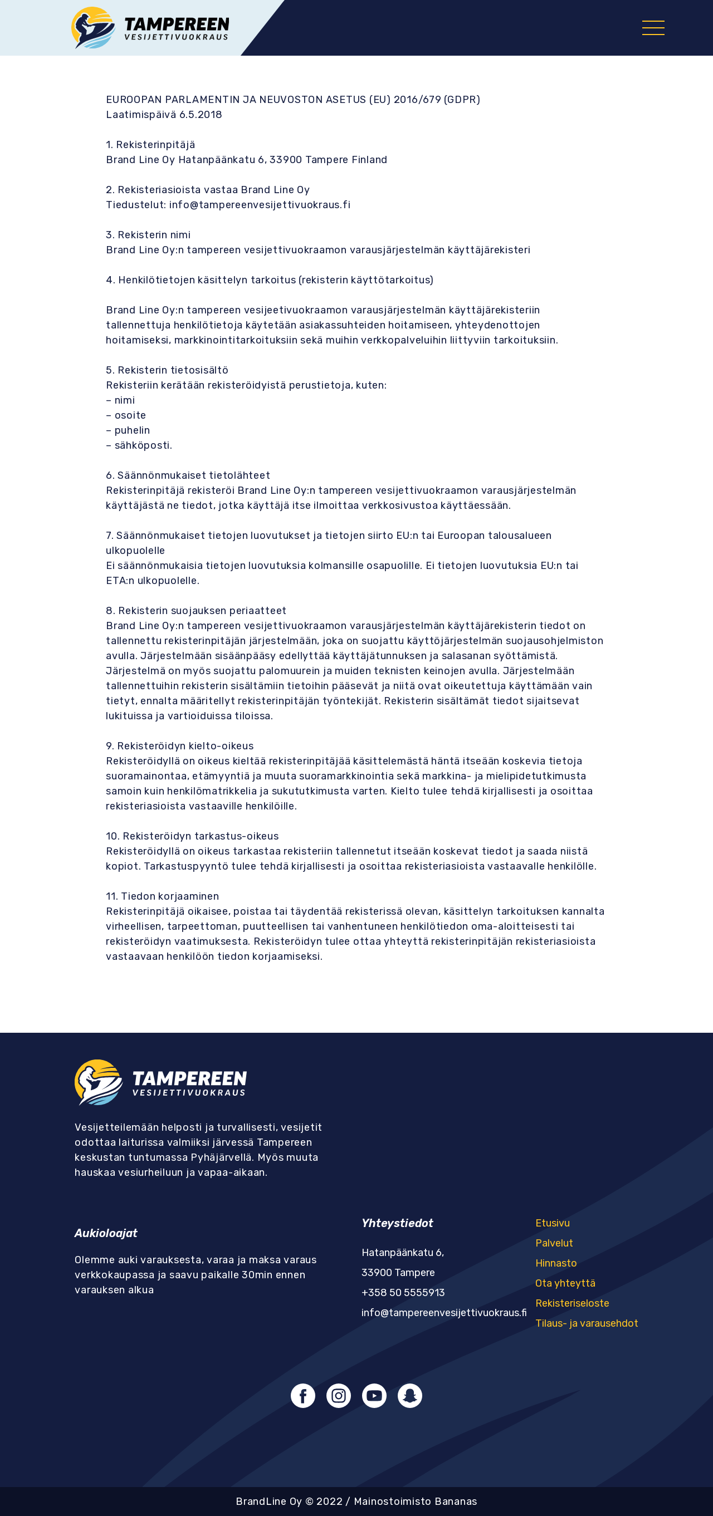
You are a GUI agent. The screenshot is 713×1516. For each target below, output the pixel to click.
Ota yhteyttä (565, 1283)
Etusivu (552, 1223)
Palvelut (554, 1243)
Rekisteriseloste (572, 1303)
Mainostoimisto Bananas (416, 1501)
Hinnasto (556, 1263)
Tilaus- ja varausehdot (586, 1323)
